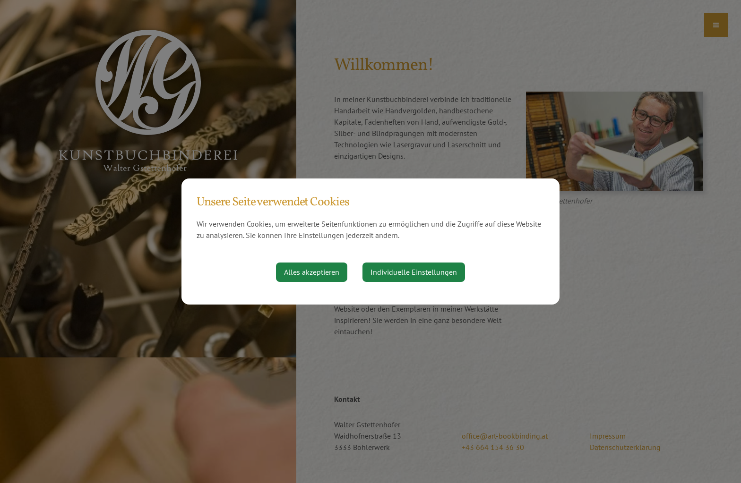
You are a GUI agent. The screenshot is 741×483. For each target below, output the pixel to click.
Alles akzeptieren (311, 272)
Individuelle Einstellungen (413, 272)
